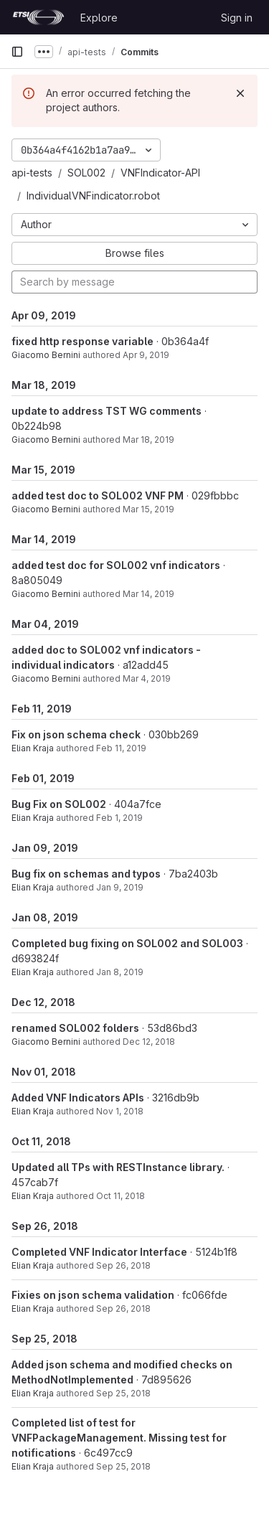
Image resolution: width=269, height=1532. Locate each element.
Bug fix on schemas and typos (86, 874)
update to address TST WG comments (106, 411)
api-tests (31, 172)
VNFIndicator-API (160, 172)
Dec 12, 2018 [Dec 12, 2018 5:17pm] (149, 1041)
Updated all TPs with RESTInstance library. (118, 1167)
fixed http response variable (82, 341)
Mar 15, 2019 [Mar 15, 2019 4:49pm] (148, 509)
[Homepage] (38, 17)
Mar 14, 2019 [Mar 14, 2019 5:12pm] (148, 593)
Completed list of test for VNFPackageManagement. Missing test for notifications (119, 1437)
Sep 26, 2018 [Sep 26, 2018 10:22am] (123, 1308)
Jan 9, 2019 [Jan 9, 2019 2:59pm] (119, 887)
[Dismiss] (240, 93)
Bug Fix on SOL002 (58, 804)
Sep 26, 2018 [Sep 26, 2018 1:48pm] (123, 1265)
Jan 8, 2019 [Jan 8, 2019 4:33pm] (119, 972)
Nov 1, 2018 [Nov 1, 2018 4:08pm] (119, 1111)
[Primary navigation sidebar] (17, 51)
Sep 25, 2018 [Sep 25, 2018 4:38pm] (123, 1393)
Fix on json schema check (76, 734)
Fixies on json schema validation (92, 1295)
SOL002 (86, 172)
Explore (99, 17)
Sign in (237, 17)
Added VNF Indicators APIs (77, 1097)
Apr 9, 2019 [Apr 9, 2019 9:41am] (146, 354)
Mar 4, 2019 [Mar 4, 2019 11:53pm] (147, 678)
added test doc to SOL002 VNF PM (97, 495)
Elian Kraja (32, 748)
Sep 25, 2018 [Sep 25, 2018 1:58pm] (123, 1466)
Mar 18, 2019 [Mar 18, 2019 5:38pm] (148, 439)
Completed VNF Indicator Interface (99, 1252)
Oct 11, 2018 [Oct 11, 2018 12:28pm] (120, 1195)
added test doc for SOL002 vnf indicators (115, 565)
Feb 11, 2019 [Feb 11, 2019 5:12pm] (121, 748)
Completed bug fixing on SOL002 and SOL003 (127, 943)
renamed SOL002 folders (75, 1028)
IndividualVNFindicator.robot (93, 195)
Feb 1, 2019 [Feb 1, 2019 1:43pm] (119, 817)
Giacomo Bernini (45, 354)
